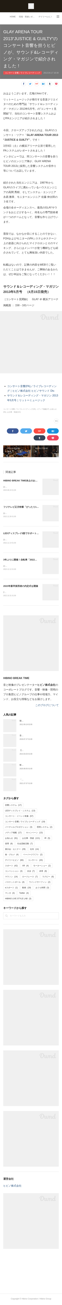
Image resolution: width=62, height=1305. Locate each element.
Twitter (24, 894)
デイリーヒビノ (45, 17)
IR (47, 839)
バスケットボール (14, 883)
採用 (9, 845)
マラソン (11, 878)
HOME (13, 17)
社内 (34, 850)
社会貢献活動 (25, 845)
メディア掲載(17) (43, 409)
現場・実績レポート (28, 17)
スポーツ (11, 867)
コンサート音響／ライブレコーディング (22, 73)
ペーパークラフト (33, 856)
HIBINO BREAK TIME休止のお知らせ (22, 480)
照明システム (44, 828)
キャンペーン (34, 834)
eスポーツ (11, 889)
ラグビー (48, 878)
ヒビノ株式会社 (12, 1186)
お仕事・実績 (31, 839)
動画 (26, 889)
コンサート (35, 861)
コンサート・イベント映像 (19, 817)
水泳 (31, 872)
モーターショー (42, 867)
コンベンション (14, 872)
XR (25, 867)
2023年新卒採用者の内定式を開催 (20, 587)
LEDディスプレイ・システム (20, 812)
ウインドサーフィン (39, 883)
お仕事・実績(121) (14, 412)
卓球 (43, 872)
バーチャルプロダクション (18, 828)
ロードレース (30, 878)
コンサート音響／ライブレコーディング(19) (19, 409)
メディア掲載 (13, 834)
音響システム (13, 806)
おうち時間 (42, 889)
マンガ (10, 894)
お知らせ (11, 839)
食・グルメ (12, 856)
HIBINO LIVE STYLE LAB (18, 900)
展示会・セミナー (15, 850)
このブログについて (47, 706)
